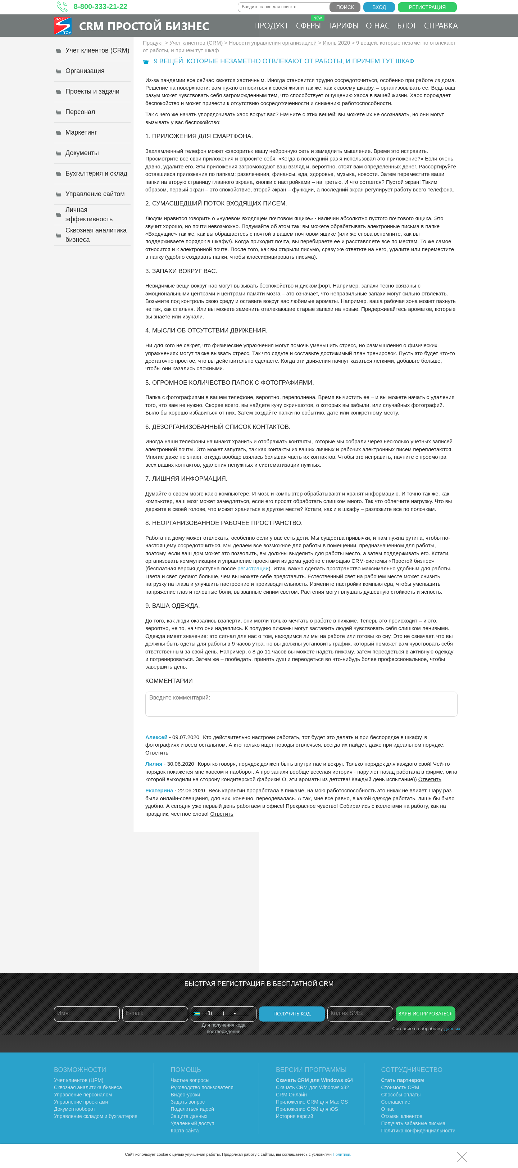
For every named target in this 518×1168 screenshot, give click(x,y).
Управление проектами (81, 1102)
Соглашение (395, 1102)
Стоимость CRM (400, 1087)
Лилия (153, 764)
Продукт (271, 25)
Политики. (342, 1154)
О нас (378, 25)
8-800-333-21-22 (100, 6)
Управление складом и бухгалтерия (95, 1116)
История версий (294, 1116)
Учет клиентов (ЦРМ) (79, 1080)
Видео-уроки (185, 1094)
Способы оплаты (401, 1094)
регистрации (253, 568)
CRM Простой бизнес (144, 25)
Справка (441, 25)
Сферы (310, 23)
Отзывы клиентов (401, 1116)
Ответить (156, 753)
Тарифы (343, 25)
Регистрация (427, 7)
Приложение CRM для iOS (307, 1109)
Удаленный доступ (192, 1123)
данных (452, 1028)
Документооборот (74, 1109)
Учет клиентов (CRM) (196, 43)
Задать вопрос (188, 1102)
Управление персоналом (83, 1094)
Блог (407, 25)
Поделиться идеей (192, 1109)
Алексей (156, 737)
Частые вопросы (190, 1080)
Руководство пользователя (202, 1087)
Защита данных (189, 1116)
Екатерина (159, 790)
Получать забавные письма (413, 1123)
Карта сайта (185, 1130)
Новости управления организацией (273, 43)
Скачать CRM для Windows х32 (312, 1087)
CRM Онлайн (291, 1094)
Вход (379, 7)
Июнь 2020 (337, 43)
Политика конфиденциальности (418, 1130)
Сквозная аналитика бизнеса (88, 1087)
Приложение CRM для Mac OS (312, 1102)
